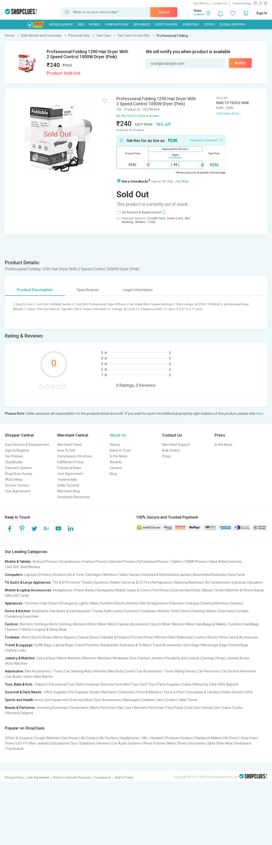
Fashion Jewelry (150, 658)
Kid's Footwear (88, 684)
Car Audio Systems (126, 743)
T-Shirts (25, 629)
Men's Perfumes (102, 708)
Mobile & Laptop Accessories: (28, 590)
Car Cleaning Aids (77, 671)
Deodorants (79, 708)
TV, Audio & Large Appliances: (28, 582)
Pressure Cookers (179, 738)
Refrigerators (162, 582)
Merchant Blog (68, 491)
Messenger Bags (214, 645)
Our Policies (14, 456)
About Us (118, 435)
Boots (212, 637)
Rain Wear (225, 743)
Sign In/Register (17, 450)
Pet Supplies (78, 692)
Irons (10, 743)
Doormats (226, 611)
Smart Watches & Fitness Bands (239, 590)
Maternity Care (205, 684)
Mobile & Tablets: (18, 561)
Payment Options (18, 468)
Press (166, 456)
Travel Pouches (87, 645)
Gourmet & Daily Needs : (24, 692)
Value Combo (232, 708)
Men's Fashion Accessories (128, 624)
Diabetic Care (153, 700)
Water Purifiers (101, 603)
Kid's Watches (16, 663)
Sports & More (166, 24)
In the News (119, 456)
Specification (88, 290)
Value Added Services (225, 561)
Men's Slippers (65, 637)
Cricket (170, 700)
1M (118, 109)
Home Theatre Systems (89, 582)
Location (199, 14)
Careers (116, 468)
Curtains (242, 611)
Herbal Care (211, 708)
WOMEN (94, 24)
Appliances (141, 24)
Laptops (30, 575)
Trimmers (31, 603)
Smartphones (69, 561)
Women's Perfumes (149, 708)
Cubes (186, 684)
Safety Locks (16, 650)
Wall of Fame (124, 777)
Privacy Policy (14, 777)
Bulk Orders (171, 450)
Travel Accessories (167, 645)
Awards (116, 462)
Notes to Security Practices (72, 777)
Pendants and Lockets (182, 658)
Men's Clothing (60, 624)
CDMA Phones (195, 561)
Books (95, 692)
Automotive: (14, 671)
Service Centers (17, 485)
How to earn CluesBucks (206, 140)
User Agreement (17, 491)
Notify (240, 63)
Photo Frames (154, 743)
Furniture (131, 611)
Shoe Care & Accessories (239, 637)
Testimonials (67, 479)
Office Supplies (55, 692)
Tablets (176, 561)
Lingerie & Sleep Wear (50, 629)
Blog (113, 474)
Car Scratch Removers (238, 671)
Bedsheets (40, 611)
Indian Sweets (232, 692)
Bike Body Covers (121, 671)
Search (164, 12)
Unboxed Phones (122, 561)
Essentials (191, 24)
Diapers (41, 684)
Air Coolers (89, 738)
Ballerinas (184, 637)
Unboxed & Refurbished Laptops (166, 575)
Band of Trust (120, 450)
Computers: (14, 575)
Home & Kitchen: (18, 611)
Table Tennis (187, 700)
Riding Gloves (185, 671)
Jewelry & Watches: (20, 658)
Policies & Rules (69, 468)
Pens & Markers (149, 692)
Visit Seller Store (227, 113)
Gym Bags (191, 645)
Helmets (99, 671)
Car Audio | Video (19, 677)
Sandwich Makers (208, 738)
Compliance (102, 777)
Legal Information (138, 290)
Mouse (208, 590)
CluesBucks (14, 462)
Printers (45, 575)
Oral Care (193, 708)
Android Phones (45, 561)
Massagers (131, 700)
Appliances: (14, 603)
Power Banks (85, 590)
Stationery (127, 692)
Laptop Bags (63, 645)
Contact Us (220, 3)
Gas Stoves (70, 738)
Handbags (251, 624)
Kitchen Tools (168, 611)
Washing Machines (188, 582)
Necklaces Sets (124, 658)
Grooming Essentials (52, 708)
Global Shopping (232, 24)
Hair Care (125, 708)
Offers (209, 24)
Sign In (261, 13)
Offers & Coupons (18, 738)
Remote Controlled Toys (119, 684)
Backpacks (105, 590)
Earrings (208, 658)
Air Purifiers (109, 738)
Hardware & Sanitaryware (70, 611)
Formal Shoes (142, 637)
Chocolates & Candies (202, 692)
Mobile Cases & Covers (133, 590)
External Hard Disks (185, 590)
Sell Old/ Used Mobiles (23, 567)
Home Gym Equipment (51, 700)
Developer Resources (73, 497)
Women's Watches (97, 658)
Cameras (239, 582)
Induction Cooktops (184, 603)
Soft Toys (147, 684)
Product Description (35, 290)
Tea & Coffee (173, 692)
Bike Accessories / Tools (43, 671)
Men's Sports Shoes (37, 637)
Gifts (249, 692)
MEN (81, 24)
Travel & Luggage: (19, 645)
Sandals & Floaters (115, 637)
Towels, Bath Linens (107, 611)
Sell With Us (201, 3)
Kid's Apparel (228, 684)
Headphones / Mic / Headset (141, 738)
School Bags (238, 645)
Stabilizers (87, 743)
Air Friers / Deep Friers (241, 738)
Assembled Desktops (209, 575)
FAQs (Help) (14, 479)
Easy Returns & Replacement (27, 445)
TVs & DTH (60, 582)
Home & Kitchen (116, 24)
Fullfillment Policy (70, 462)
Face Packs (174, 708)
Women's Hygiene (19, 713)
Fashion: (12, 624)
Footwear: (13, 637)
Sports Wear (160, 624)
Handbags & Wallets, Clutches (218, 624)
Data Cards (236, 575)
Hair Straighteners (154, 603)
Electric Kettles (126, 603)
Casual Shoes (88, 637)
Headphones (62, 590)
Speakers (255, 582)
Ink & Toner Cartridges (84, 575)
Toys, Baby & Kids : (19, 684)
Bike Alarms (43, 677)
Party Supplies (168, 684)
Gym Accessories (108, 700)
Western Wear (183, 624)
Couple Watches (46, 738)
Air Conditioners (217, 582)
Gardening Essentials (22, 616)
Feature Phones (95, 561)
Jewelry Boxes (238, 658)
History (115, 445)
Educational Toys (62, 684)
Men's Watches (69, 658)
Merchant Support (176, 445)
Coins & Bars (46, 658)
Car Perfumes (208, 671)
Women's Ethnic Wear (89, 624)
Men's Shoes (177, 743)
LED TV (21, 743)
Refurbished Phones (153, 561)
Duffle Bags (43, 645)
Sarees (11, 629)
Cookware (148, 611)
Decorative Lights (202, 743)
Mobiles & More (61, 24)
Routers (59, 575)
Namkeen (109, 692)
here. (260, 413)
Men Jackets (39, 743)
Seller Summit (68, 485)
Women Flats (165, 637)
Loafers (200, 637)
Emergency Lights (74, 603)
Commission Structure (74, 456)
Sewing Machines (215, 603)
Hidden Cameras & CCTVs (129, 582)
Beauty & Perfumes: (20, 708)
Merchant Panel (69, 445)
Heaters (104, 743)
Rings (220, 658)
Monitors (110, 575)
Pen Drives (161, 590)
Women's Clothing (33, 624)
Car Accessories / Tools (155, 671)
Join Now (182, 181)
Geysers (237, 603)
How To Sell (66, 450)
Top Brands (15, 749)
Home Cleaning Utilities (198, 611)
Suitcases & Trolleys (135, 645)
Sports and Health (19, 700)
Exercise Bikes (82, 700)
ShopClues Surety (18, 474)
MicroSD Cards (17, 595)
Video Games (129, 575)
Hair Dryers (50, 603)
